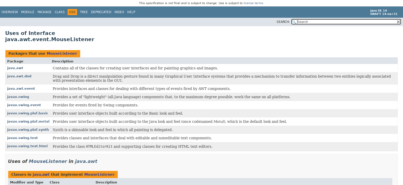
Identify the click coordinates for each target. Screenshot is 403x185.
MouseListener (62, 53)
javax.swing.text (22, 138)
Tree (84, 12)
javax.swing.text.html (27, 146)
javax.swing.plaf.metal (28, 121)
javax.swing (18, 97)
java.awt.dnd (19, 76)
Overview (10, 12)
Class (60, 12)
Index (119, 12)
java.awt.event (21, 88)
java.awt (15, 68)
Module (27, 12)
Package (45, 12)
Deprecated (101, 12)
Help (131, 12)
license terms (253, 3)
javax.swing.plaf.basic (27, 113)
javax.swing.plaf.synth (28, 130)
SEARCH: (283, 22)
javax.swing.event (24, 105)
